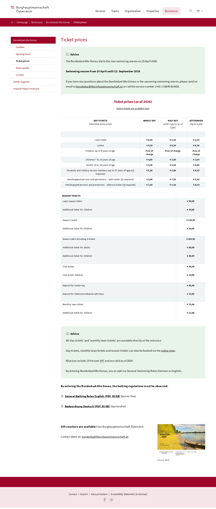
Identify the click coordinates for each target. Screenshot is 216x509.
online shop (168, 352)
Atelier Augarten (21, 83)
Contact (20, 76)
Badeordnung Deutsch (85, 408)
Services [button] (100, 12)
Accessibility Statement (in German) (129, 495)
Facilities (20, 48)
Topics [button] (115, 12)
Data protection (99, 495)
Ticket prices (30, 62)
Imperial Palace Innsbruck (26, 90)
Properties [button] (152, 12)
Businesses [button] (171, 12)
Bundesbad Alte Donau (58, 23)
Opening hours (23, 55)
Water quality (22, 69)
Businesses (37, 23)
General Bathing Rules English (90, 397)
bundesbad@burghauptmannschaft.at (99, 88)
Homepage (23, 23)
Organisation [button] (133, 12)
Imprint (84, 495)
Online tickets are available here (133, 109)
